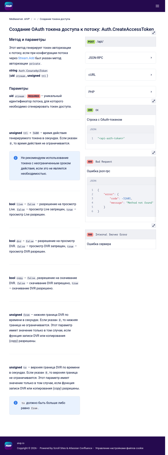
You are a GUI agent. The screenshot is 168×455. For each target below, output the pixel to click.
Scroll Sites (59, 448)
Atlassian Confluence (80, 448)
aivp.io (20, 443)
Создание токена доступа (55, 19)
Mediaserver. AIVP (19, 19)
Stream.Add (26, 58)
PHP (91, 92)
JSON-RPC (95, 58)
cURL (92, 75)
